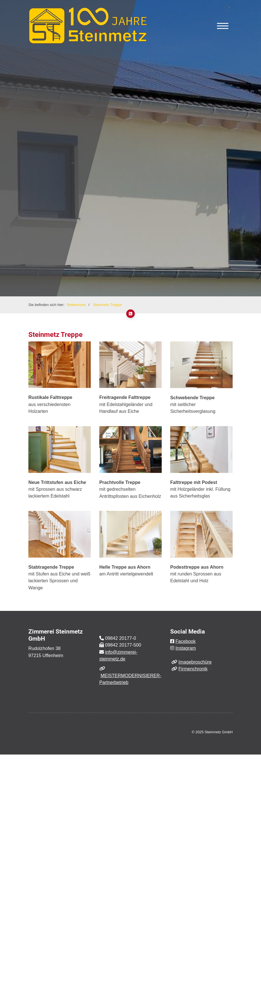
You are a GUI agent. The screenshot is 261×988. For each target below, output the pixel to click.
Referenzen (76, 305)
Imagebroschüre (195, 661)
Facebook (185, 641)
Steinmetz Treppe (107, 305)
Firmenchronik (193, 668)
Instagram (185, 648)
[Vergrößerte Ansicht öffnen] (59, 364)
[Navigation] (223, 25)
